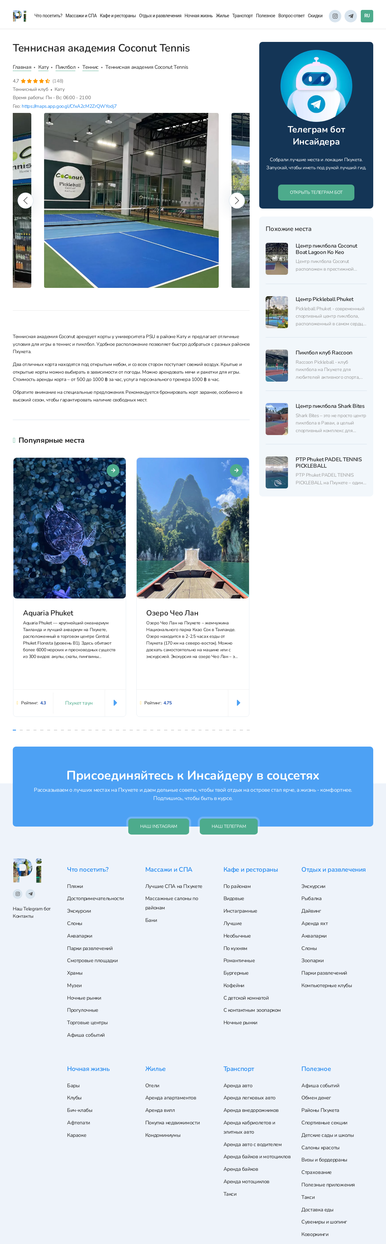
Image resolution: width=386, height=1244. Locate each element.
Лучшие (232, 923)
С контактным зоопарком (252, 1010)
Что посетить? (48, 15)
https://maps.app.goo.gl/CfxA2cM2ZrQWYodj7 (69, 106)
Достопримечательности (95, 898)
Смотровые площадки (92, 960)
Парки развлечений (90, 948)
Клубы (74, 1097)
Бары (73, 1085)
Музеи (74, 985)
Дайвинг (311, 911)
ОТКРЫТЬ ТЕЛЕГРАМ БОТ (316, 192)
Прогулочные (82, 1010)
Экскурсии (79, 911)
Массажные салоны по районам (171, 903)
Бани (151, 920)
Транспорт (242, 15)
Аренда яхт (314, 923)
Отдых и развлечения (160, 15)
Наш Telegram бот (32, 909)
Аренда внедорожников (251, 1110)
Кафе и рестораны (118, 15)
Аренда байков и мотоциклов (257, 1156)
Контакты (23, 916)
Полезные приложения (328, 1184)
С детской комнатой (246, 998)
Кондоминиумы (162, 1135)
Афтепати (78, 1122)
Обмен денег (316, 1097)
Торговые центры (87, 1022)
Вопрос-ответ (291, 15)
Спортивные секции (324, 1122)
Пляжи (75, 886)
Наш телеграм (229, 826)
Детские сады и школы (327, 1135)
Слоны (74, 923)
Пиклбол (65, 67)
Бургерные (236, 973)
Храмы (75, 973)
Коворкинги (314, 1234)
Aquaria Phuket (48, 613)
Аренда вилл (160, 1110)
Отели (152, 1085)
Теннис (90, 67)
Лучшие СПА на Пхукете (173, 886)
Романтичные (239, 960)
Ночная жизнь (199, 15)
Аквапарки (79, 935)
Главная (22, 67)
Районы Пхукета (320, 1110)
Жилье (222, 15)
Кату (43, 67)
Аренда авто (238, 1085)
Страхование (316, 1172)
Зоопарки (312, 960)
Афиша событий (86, 1035)
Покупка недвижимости (172, 1122)
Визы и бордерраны (324, 1159)
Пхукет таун (79, 703)
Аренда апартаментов (170, 1097)
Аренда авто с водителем (252, 1144)
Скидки (315, 15)
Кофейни (233, 985)
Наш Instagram (158, 826)
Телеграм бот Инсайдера (316, 135)
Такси (230, 1194)
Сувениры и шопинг (324, 1221)
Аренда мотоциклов (246, 1181)
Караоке (76, 1135)
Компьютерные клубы (326, 985)
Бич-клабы (80, 1110)
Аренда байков (240, 1169)
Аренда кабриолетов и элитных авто (249, 1127)
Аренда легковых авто (249, 1097)
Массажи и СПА (81, 15)
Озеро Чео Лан (172, 613)
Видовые (233, 898)
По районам (237, 886)
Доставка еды (317, 1209)
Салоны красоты (320, 1147)
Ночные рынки (84, 998)
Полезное (265, 15)
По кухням (235, 948)
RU (367, 15)
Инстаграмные (240, 911)
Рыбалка (311, 898)
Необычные (237, 935)
